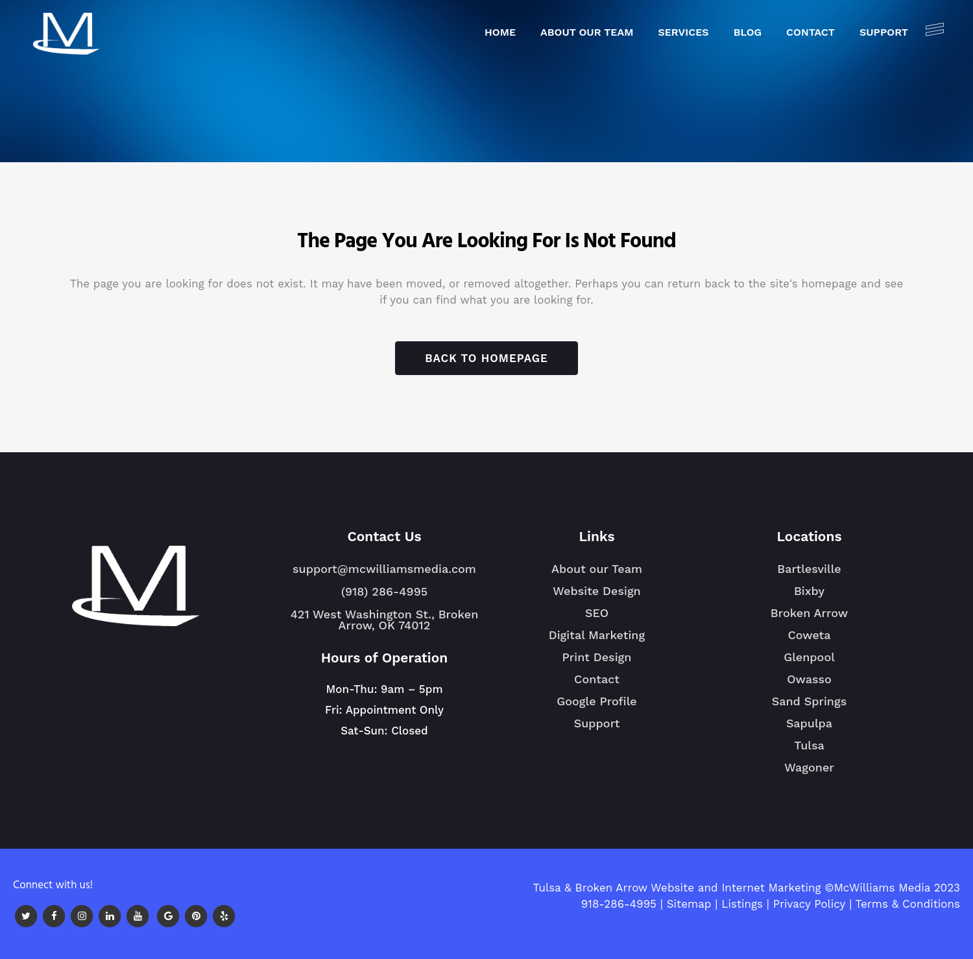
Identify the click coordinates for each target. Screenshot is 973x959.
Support (597, 723)
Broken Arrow (809, 618)
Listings (742, 903)
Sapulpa (809, 728)
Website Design (597, 590)
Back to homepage (486, 358)
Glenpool (809, 662)
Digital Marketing (597, 634)
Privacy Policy (809, 903)
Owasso (809, 684)
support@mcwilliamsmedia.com (384, 569)
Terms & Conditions (908, 903)
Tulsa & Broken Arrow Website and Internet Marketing (677, 887)
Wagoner (809, 772)
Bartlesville (809, 574)
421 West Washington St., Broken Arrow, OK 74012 (385, 619)
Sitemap (689, 903)
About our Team (596, 568)
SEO (596, 612)
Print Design (597, 656)
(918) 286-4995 (384, 591)
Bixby (809, 596)
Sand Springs (809, 706)
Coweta (808, 640)
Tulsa (809, 750)
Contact (596, 679)
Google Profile (597, 701)
